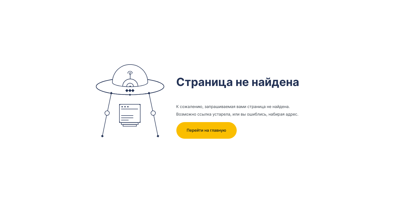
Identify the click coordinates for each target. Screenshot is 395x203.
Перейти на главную (206, 130)
